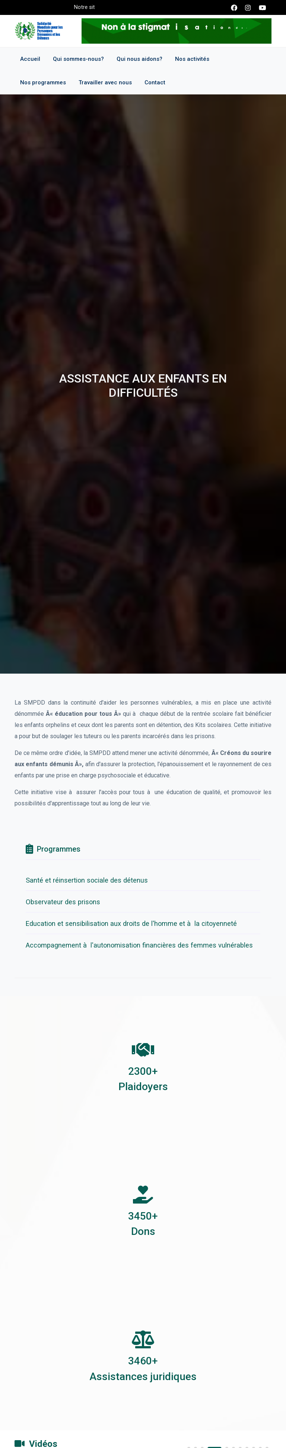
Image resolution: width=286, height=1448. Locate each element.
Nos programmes (43, 82)
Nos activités (192, 59)
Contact (154, 82)
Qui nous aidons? (139, 59)
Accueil (30, 59)
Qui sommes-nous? (78, 59)
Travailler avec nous (105, 82)
